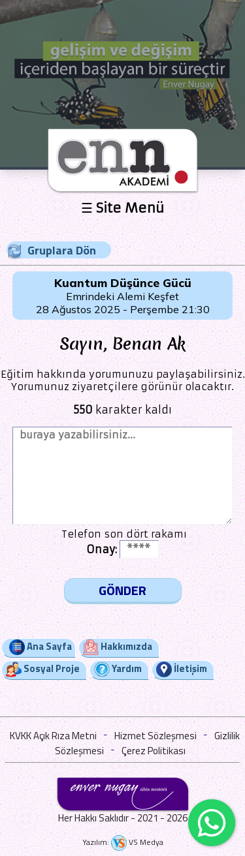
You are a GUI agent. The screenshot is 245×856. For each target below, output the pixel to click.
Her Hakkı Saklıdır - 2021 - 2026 (123, 817)
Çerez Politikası (154, 750)
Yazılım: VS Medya (122, 842)
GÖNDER (122, 590)
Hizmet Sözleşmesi (155, 735)
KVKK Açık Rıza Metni (53, 735)
